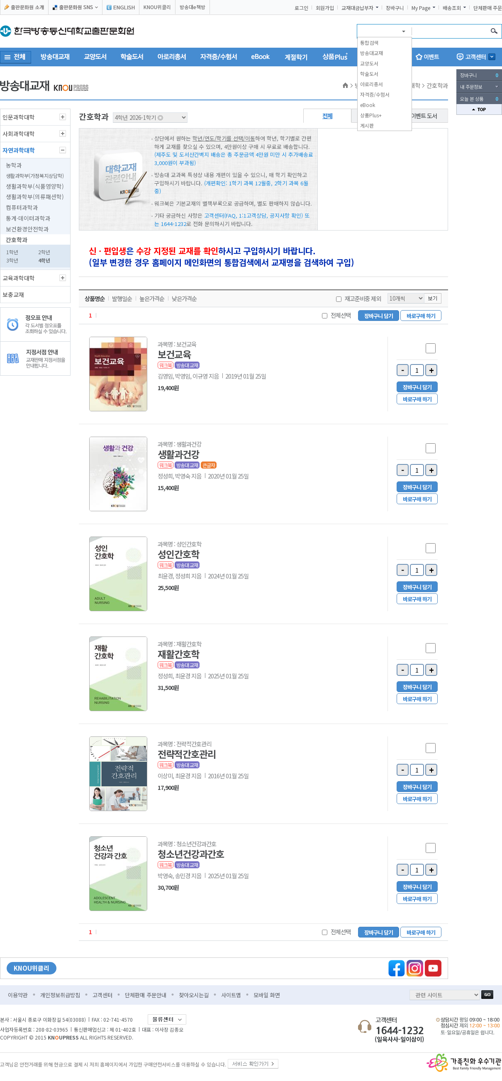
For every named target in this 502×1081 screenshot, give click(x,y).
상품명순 (95, 298)
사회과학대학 (18, 133)
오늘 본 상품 (479, 98)
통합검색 (369, 42)
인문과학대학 (18, 117)
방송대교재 (371, 52)
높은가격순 (151, 298)
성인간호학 (178, 554)
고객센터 (102, 995)
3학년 (12, 260)
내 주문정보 (471, 86)
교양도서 (369, 63)
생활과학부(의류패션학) (35, 196)
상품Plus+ (371, 115)
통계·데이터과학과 (28, 218)
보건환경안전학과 (27, 229)
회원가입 (325, 8)
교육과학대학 (18, 278)
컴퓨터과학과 (22, 207)
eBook (367, 104)
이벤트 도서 (424, 115)
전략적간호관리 (187, 754)
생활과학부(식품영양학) (35, 186)
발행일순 (122, 298)
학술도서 (369, 73)
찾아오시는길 (194, 995)
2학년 (44, 251)
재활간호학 (178, 654)
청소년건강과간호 (191, 854)
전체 (327, 115)
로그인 (301, 8)
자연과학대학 (18, 150)
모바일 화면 (266, 995)
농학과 (14, 165)
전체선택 (341, 315)
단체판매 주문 (487, 8)
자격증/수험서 (375, 94)
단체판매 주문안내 (145, 995)
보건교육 (174, 354)
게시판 (367, 125)
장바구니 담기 (378, 316)
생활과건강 (178, 454)
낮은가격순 (184, 298)
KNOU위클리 (157, 6)
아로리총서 (371, 83)
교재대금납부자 (357, 8)
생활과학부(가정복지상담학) (35, 176)
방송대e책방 (192, 6)
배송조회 (452, 8)
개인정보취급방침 (60, 995)
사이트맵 (231, 995)
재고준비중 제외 (363, 298)
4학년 (44, 260)
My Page (421, 8)
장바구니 (395, 8)
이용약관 (18, 995)
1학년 (12, 251)
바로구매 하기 (421, 316)
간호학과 (16, 240)
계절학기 (296, 56)
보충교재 (13, 294)
